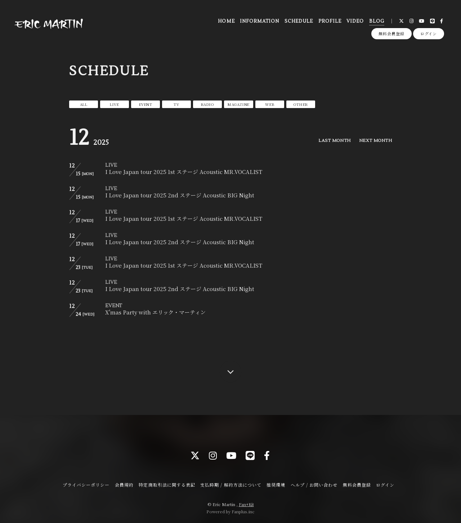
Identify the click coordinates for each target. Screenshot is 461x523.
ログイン (428, 33)
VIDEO (355, 21)
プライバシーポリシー (86, 485)
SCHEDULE (299, 21)
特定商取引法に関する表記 (167, 485)
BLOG (376, 21)
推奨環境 (276, 485)
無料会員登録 (391, 33)
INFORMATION (259, 21)
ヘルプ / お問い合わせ (314, 485)
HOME (226, 21)
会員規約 (124, 485)
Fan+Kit (246, 504)
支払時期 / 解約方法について (230, 485)
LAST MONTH (334, 140)
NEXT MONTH (375, 140)
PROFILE (329, 21)
